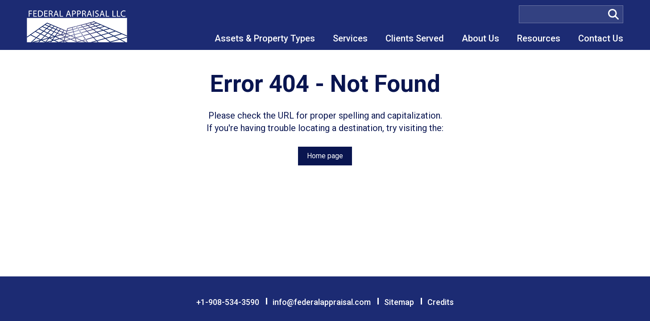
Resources (538, 38)
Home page (325, 156)
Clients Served (414, 38)
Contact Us (600, 38)
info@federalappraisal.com (322, 302)
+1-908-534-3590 (227, 302)
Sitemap (399, 302)
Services (350, 38)
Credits (440, 302)
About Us (480, 38)
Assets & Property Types (265, 38)
